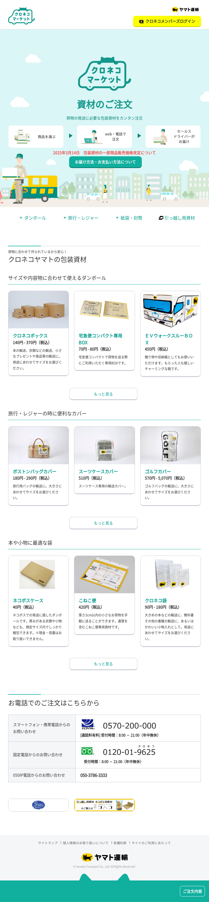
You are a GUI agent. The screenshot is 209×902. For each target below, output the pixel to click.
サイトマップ (46, 846)
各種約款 (120, 846)
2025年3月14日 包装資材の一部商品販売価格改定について (104, 156)
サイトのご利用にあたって (153, 846)
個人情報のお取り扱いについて (85, 846)
